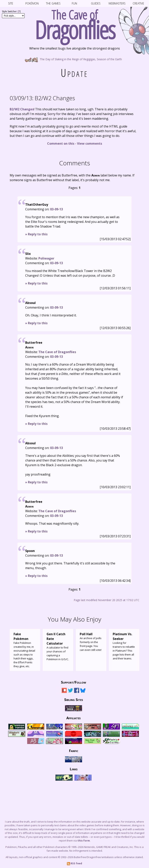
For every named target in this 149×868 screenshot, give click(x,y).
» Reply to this (36, 234)
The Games (53, 3)
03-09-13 (56, 209)
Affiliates (73, 718)
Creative (138, 3)
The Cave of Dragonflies (57, 352)
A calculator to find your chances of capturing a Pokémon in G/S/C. (58, 646)
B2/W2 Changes (42, 98)
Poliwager (46, 258)
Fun (74, 3)
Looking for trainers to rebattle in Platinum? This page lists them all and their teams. (124, 646)
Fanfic (73, 750)
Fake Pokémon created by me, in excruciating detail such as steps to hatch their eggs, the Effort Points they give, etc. (25, 650)
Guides (95, 3)
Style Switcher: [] (11, 11)
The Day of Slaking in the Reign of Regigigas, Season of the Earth (74, 59)
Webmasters (117, 3)
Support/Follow (73, 682)
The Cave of (74, 23)
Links (74, 769)
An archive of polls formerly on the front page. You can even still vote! (91, 642)
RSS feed (74, 863)
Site (10, 3)
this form (83, 840)
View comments (89, 143)
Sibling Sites (73, 699)
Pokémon (32, 3)
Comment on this (60, 143)
